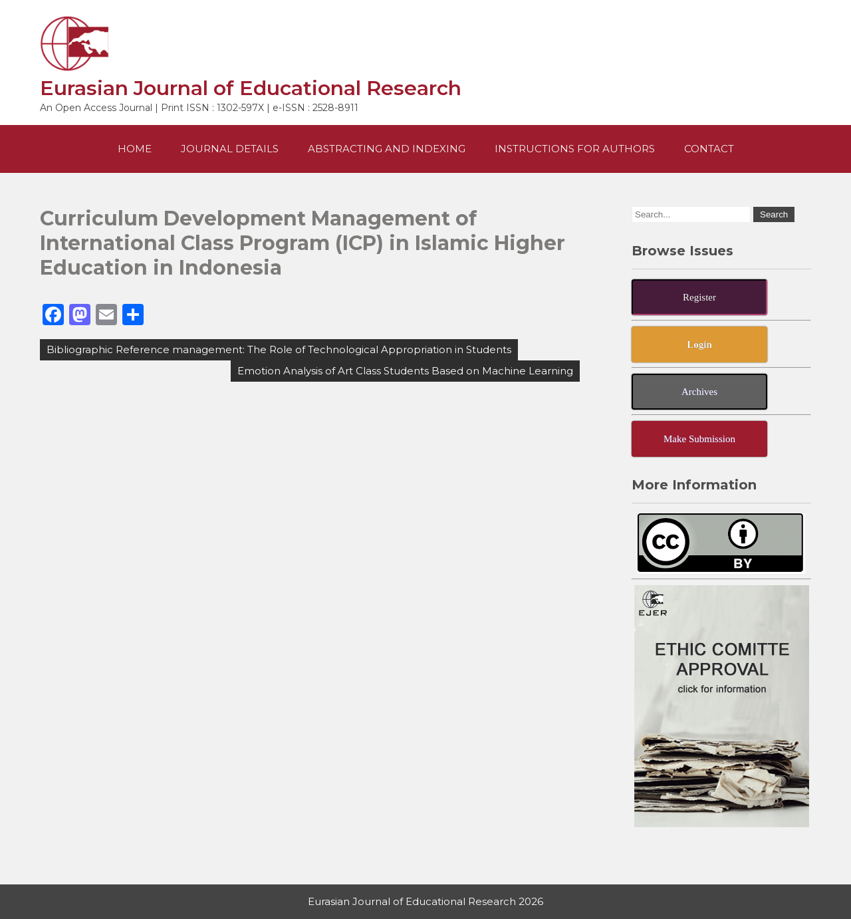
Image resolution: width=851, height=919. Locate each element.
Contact (709, 148)
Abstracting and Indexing (386, 148)
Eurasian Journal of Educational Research (250, 88)
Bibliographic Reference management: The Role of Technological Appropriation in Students (279, 349)
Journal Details (230, 148)
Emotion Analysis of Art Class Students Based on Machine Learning (405, 370)
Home (135, 148)
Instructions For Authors (575, 148)
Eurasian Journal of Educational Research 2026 (425, 901)
